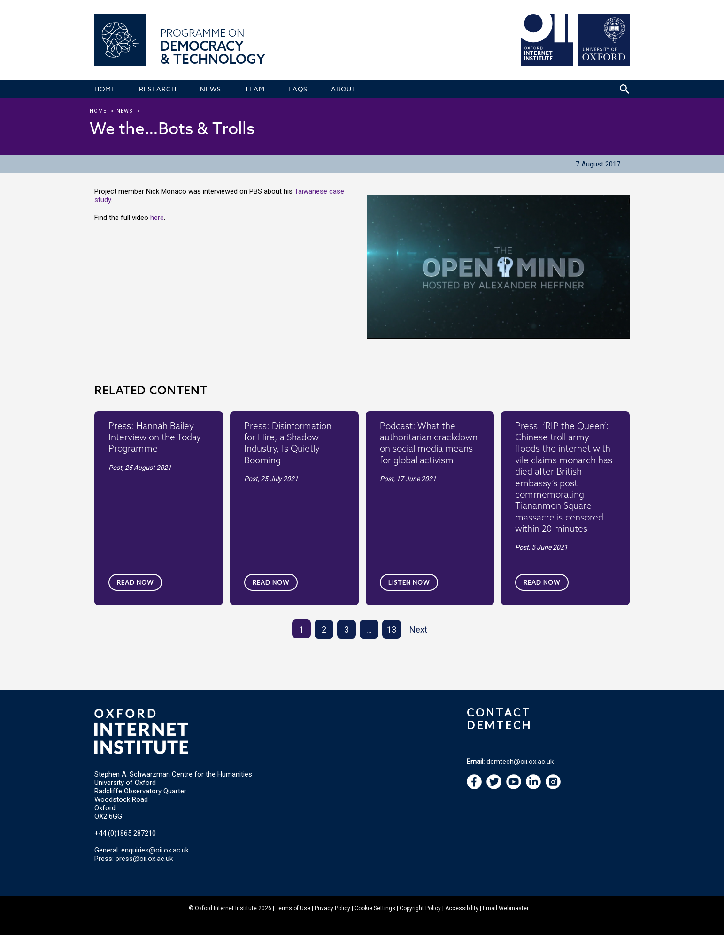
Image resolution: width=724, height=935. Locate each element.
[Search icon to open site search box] (624, 89)
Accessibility (461, 908)
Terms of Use (293, 908)
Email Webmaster (506, 908)
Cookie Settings (374, 908)
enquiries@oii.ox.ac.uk (155, 850)
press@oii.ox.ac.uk (144, 858)
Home (98, 111)
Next (418, 629)
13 (391, 629)
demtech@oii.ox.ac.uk (520, 761)
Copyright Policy (420, 908)
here (157, 217)
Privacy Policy (332, 908)
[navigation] (513, 787)
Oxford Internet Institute (226, 908)
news (124, 111)
